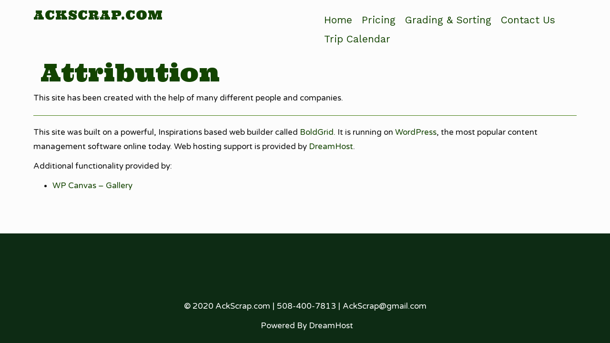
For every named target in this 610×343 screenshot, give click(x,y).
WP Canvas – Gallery (92, 186)
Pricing (379, 20)
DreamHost (331, 146)
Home (338, 20)
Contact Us (528, 20)
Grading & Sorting (448, 20)
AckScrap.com (98, 15)
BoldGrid (317, 132)
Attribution (130, 72)
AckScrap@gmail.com (385, 306)
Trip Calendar (357, 39)
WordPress (416, 132)
